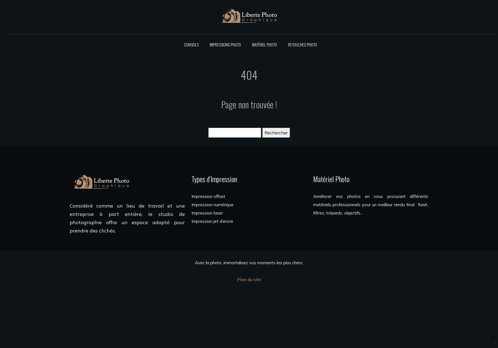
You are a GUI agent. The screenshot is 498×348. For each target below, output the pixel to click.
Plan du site (249, 279)
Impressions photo (225, 44)
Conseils (191, 44)
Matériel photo (264, 44)
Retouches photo (302, 44)
